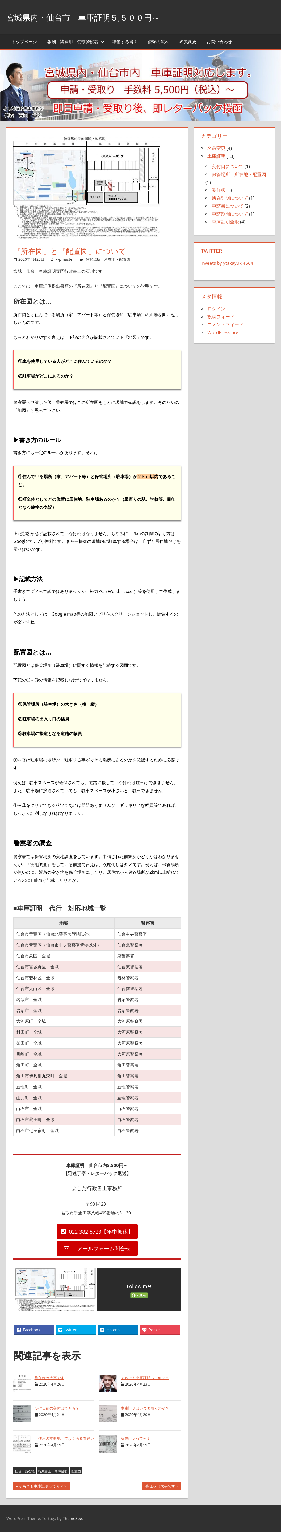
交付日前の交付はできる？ (57, 1408)
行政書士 (44, 1471)
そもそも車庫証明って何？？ (145, 1377)
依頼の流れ (158, 41)
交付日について (228, 166)
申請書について (228, 206)
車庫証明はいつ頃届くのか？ (145, 1408)
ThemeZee (72, 1518)
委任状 (218, 190)
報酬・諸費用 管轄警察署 (75, 41)
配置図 (76, 1471)
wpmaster (65, 259)
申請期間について (230, 214)
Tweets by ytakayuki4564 (227, 263)
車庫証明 (61, 1471)
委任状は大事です (49, 1377)
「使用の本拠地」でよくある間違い (64, 1438)
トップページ (24, 41)
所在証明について (230, 198)
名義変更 (187, 41)
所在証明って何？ (135, 1438)
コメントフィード (225, 324)
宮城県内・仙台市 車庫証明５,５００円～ (103, 17)
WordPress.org (222, 332)
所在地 (30, 1471)
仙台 (18, 1471)
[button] (97, 1231)
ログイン (216, 309)
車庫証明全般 (225, 222)
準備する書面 (125, 41)
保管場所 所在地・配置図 (108, 259)
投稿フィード (220, 317)
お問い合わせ (219, 41)
